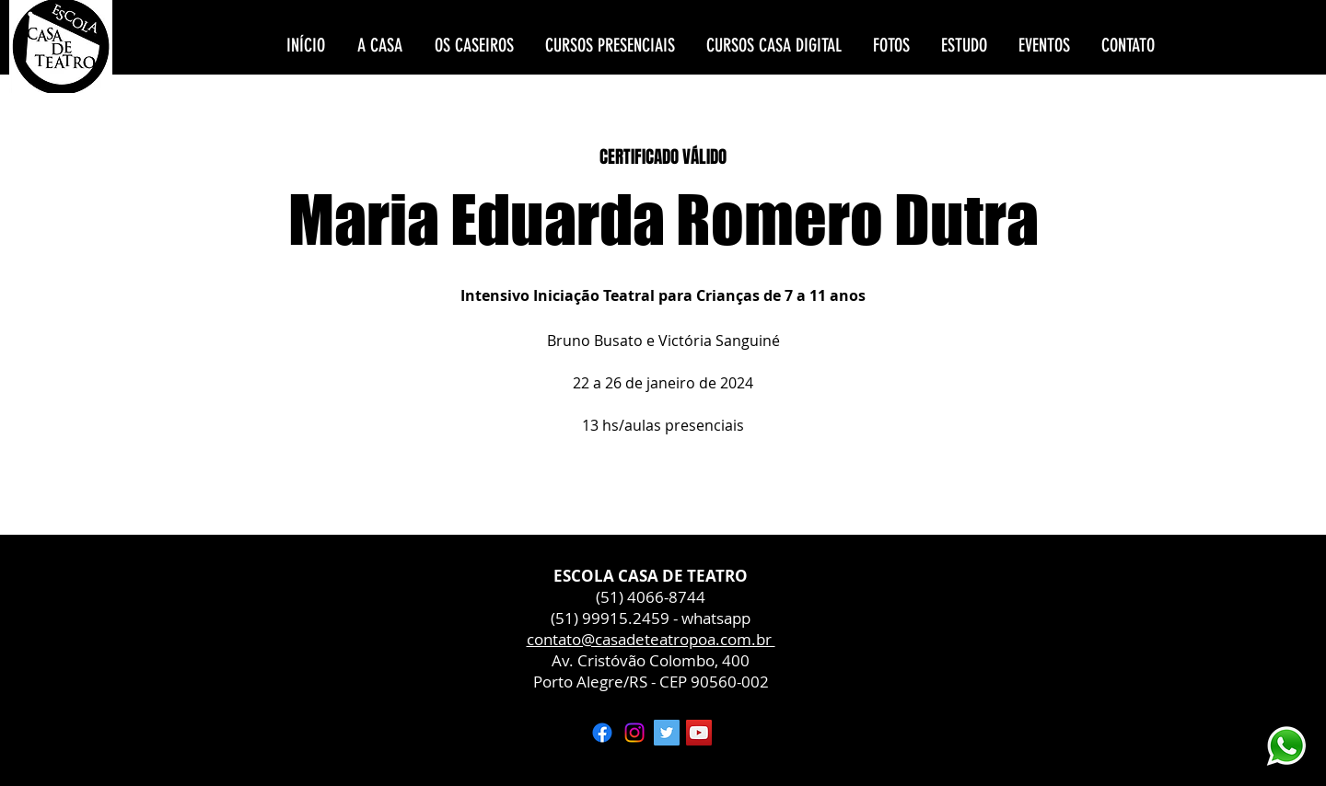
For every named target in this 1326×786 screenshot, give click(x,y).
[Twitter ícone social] (667, 733)
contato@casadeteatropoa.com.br (651, 639)
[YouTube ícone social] (699, 733)
